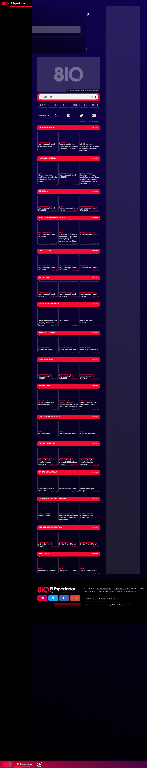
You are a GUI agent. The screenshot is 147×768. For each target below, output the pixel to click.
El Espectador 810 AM (105, 730)
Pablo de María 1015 (123, 730)
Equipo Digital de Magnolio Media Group (122, 750)
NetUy (94, 743)
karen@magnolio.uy (132, 736)
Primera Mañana (48, 7)
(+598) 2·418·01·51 (90, 736)
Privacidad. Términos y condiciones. (112, 743)
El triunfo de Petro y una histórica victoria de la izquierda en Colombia (63, 19)
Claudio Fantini (64, 7)
